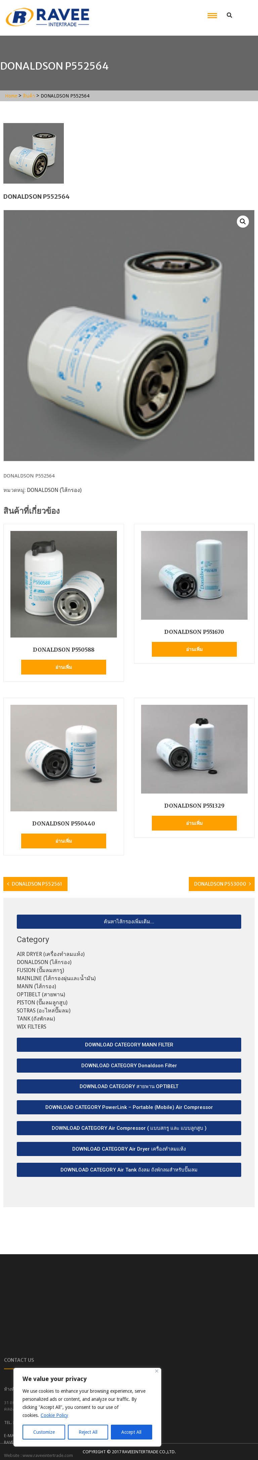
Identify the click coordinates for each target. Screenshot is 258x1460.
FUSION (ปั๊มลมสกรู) (40, 970)
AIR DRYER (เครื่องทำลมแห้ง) (51, 954)
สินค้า (29, 96)
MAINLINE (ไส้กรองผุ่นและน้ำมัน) (56, 978)
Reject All (88, 1432)
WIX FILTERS (31, 1027)
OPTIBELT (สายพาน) (41, 994)
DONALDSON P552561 (37, 884)
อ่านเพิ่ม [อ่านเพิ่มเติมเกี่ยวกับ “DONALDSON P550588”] (63, 667)
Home (11, 96)
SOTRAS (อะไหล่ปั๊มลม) (44, 1010)
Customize (44, 1432)
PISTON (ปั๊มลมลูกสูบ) (42, 1002)
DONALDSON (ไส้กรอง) (54, 490)
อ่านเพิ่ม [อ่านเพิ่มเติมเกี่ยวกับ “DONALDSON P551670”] (194, 649)
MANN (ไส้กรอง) (36, 986)
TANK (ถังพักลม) (36, 1018)
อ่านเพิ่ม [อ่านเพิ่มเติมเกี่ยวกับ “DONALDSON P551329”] (194, 823)
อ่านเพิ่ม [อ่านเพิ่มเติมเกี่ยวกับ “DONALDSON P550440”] (63, 841)
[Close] (156, 1371)
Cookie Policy (54, 1415)
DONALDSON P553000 (220, 884)
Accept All (131, 1432)
